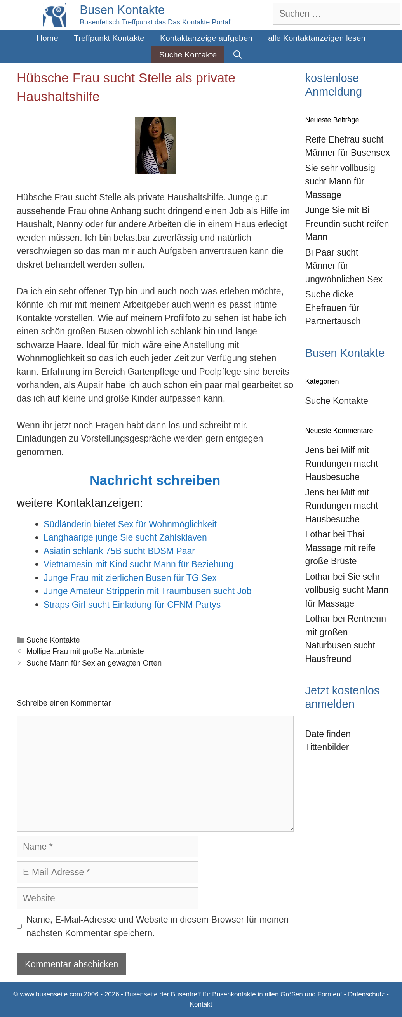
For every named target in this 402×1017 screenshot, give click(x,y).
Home (47, 37)
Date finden (328, 734)
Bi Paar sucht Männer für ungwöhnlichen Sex (344, 265)
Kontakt (201, 1004)
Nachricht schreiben (155, 480)
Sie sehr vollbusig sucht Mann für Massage (340, 181)
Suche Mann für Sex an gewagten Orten (94, 663)
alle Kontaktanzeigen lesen (316, 37)
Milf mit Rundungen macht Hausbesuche (341, 463)
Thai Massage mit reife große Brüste (340, 547)
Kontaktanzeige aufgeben (206, 37)
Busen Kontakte (122, 10)
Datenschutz (366, 994)
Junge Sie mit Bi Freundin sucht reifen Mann (347, 223)
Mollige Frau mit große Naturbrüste (85, 651)
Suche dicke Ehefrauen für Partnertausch (333, 307)
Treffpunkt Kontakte (109, 37)
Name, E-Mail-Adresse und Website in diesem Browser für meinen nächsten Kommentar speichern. (157, 926)
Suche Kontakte (188, 54)
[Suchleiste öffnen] (237, 54)
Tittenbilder (327, 747)
